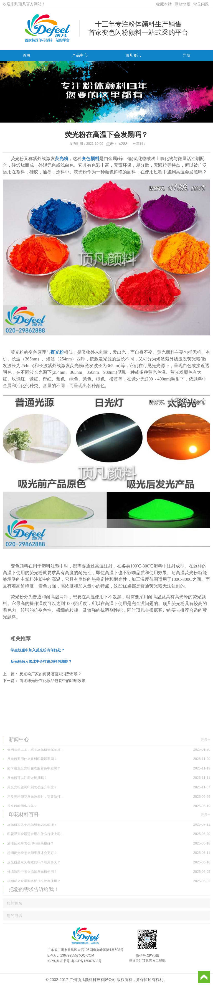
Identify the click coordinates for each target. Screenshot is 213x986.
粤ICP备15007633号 (86, 961)
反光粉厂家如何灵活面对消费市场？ (50, 674)
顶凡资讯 (133, 55)
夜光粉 (57, 352)
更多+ (205, 770)
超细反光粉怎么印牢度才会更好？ (106, 885)
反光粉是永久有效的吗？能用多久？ (106, 894)
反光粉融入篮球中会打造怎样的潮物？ (41, 661)
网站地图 (182, 4)
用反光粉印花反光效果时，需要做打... (106, 828)
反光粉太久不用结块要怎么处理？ (106, 856)
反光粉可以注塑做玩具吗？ (106, 809)
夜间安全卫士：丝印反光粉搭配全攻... (106, 781)
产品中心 (80, 55)
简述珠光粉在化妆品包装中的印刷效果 (52, 680)
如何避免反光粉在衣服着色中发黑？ (106, 800)
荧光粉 (61, 158)
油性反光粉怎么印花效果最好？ (106, 875)
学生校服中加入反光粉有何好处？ (38, 650)
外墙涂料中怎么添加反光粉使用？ (106, 903)
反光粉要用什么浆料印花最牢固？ (106, 791)
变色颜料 (90, 158)
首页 (27, 55)
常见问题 (201, 4)
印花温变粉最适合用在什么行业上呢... (106, 866)
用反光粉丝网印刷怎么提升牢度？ (106, 819)
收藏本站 (164, 4)
